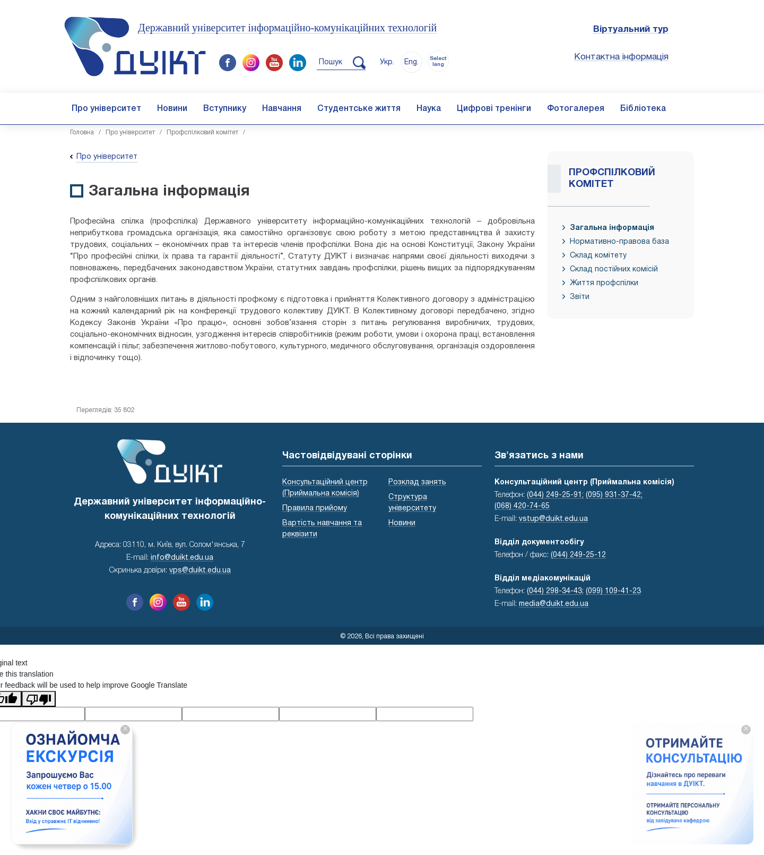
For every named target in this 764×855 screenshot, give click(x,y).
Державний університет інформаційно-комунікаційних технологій (287, 27)
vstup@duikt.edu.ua (553, 519)
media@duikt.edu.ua (553, 604)
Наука (428, 109)
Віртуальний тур (630, 29)
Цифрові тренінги (494, 109)
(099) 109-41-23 (613, 591)
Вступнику (224, 109)
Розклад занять (417, 482)
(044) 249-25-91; (555, 495)
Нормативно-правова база (619, 241)
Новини (172, 109)
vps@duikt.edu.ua (200, 570)
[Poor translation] (39, 699)
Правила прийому (314, 508)
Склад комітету (598, 255)
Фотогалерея (575, 109)
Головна (82, 132)
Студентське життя (359, 109)
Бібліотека (643, 109)
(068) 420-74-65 (522, 506)
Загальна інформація (612, 228)
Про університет (106, 109)
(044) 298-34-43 (554, 591)
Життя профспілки (604, 283)
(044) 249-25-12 (578, 555)
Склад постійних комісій (614, 269)
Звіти (579, 297)
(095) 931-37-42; (614, 495)
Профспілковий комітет (202, 132)
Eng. (411, 62)
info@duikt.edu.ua (182, 557)
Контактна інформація (621, 57)
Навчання (281, 109)
